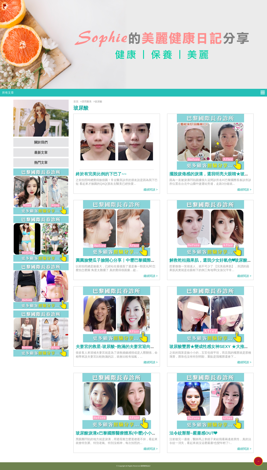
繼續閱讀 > (151, 189)
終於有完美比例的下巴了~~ (101, 174)
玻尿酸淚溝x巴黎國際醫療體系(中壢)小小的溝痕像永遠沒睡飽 (132, 433)
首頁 (75, 101)
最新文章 (41, 152)
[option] (133, 44)
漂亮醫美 (87, 101)
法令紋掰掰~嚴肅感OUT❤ (193, 433)
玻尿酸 (98, 101)
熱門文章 (41, 162)
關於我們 (41, 142)
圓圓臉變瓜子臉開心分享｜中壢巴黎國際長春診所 (122, 260)
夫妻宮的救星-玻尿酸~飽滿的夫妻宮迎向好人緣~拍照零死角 (131, 346)
